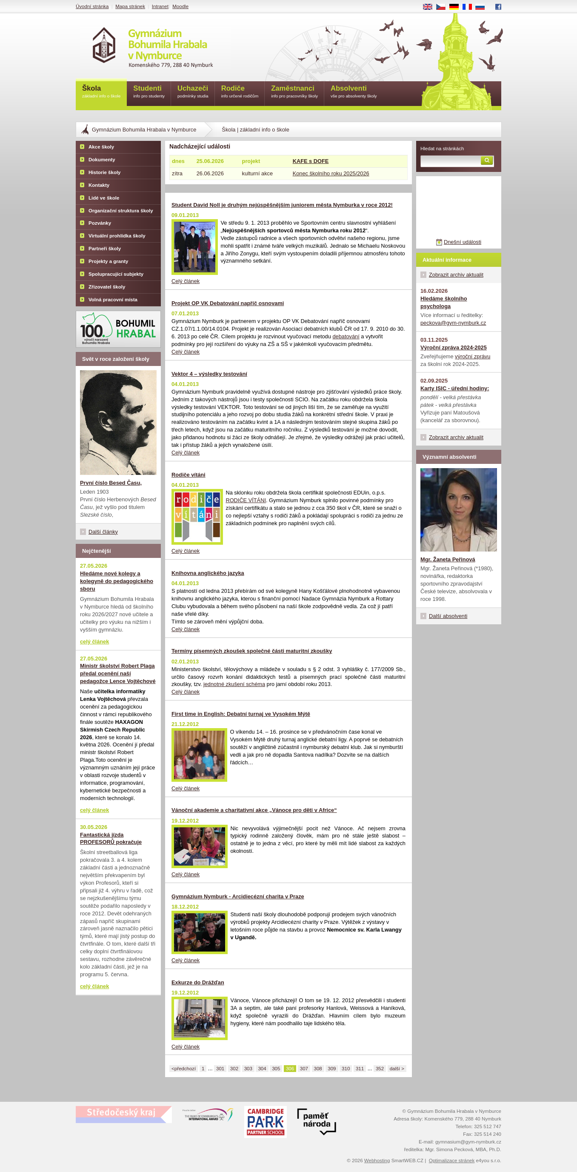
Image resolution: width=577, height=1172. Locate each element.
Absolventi (354, 92)
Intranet (160, 6)
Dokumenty (102, 159)
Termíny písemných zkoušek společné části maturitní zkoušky (251, 651)
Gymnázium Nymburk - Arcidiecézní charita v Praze (237, 896)
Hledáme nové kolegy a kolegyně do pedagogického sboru (116, 581)
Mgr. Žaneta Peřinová (447, 559)
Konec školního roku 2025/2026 (331, 173)
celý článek (94, 641)
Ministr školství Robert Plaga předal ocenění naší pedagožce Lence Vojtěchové (118, 673)
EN (430, 7)
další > (397, 1068)
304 (262, 1068)
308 (318, 1068)
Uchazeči (193, 92)
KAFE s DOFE (311, 161)
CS (443, 7)
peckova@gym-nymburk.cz (453, 323)
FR (470, 7)
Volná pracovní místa (113, 299)
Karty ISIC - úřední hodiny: (454, 388)
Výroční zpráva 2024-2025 (453, 347)
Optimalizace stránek (452, 1160)
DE (457, 7)
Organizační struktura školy (121, 210)
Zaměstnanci (294, 92)
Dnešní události (462, 242)
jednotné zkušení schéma (234, 684)
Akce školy (101, 146)
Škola (101, 92)
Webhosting (377, 1160)
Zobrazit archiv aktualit (456, 275)
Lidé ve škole (104, 197)
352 (380, 1068)
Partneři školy (105, 248)
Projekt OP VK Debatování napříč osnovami (227, 303)
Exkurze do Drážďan (197, 982)
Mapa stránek (130, 6)
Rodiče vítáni (188, 475)
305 (276, 1068)
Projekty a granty (108, 261)
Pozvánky (100, 223)
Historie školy (105, 172)
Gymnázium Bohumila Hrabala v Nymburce (144, 129)
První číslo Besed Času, (111, 483)
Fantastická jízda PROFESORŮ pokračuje (111, 839)
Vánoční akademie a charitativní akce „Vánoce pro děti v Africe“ (254, 810)
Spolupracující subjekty (116, 274)
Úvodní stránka (92, 6)
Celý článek (185, 281)
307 (304, 1068)
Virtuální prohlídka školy (117, 235)
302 (234, 1068)
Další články (103, 532)
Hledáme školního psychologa (443, 302)
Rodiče (240, 92)
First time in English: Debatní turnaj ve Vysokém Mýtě (240, 714)
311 (360, 1068)
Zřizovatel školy (107, 286)
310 (346, 1068)
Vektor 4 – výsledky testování (209, 374)
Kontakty (99, 185)
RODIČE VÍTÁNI (246, 500)
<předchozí (183, 1068)
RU (483, 7)
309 (332, 1068)
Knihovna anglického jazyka (207, 573)
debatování (345, 336)
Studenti (149, 92)
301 (220, 1068)
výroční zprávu (472, 356)
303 (248, 1068)
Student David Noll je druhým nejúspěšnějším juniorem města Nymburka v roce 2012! (282, 205)
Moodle (180, 6)
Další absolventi (448, 616)
